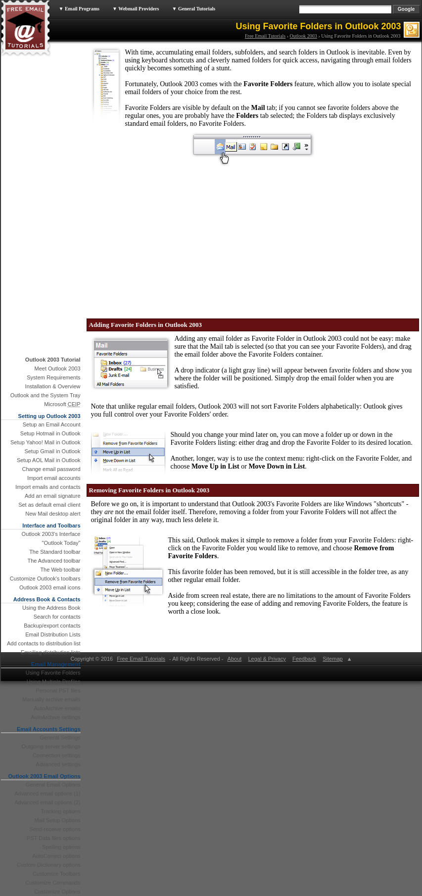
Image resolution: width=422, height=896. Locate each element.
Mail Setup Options (58, 820)
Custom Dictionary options (48, 865)
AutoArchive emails (57, 708)
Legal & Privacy (266, 659)
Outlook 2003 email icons (50, 587)
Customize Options (58, 892)
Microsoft (62, 404)
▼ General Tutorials (194, 8)
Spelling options (61, 847)
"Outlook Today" (61, 543)
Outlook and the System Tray (45, 395)
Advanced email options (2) (47, 802)
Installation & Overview (53, 386)
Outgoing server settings (50, 746)
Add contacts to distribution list (44, 643)
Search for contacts (57, 617)
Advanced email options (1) (47, 793)
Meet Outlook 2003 (58, 368)
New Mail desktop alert (52, 514)
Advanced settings (58, 764)
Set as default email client (49, 505)
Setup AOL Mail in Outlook (49, 460)
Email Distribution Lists (52, 634)
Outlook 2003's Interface (51, 534)
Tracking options (60, 811)
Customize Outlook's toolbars (45, 578)
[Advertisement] (141, 236)
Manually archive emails (51, 699)
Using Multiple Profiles (54, 682)
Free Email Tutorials (265, 36)
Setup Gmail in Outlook (52, 451)
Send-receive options (54, 829)
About (234, 659)
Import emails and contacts (47, 487)
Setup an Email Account (52, 424)
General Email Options (53, 785)
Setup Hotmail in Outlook (50, 433)
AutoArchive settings (55, 717)
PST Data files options (54, 838)
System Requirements (53, 377)
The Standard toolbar (54, 552)
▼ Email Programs (79, 8)
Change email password (51, 469)
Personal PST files (58, 690)
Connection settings (57, 755)
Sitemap (332, 659)
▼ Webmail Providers (135, 8)
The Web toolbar (60, 570)
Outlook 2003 (303, 36)
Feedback (304, 659)
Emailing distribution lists (50, 652)
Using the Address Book (51, 608)
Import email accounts (54, 478)
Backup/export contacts (52, 626)
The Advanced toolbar (53, 561)
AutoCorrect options (56, 856)
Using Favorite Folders (53, 673)
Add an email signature (53, 496)
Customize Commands (52, 883)
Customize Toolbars (56, 874)
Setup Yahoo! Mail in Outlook (45, 442)
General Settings (60, 737)
